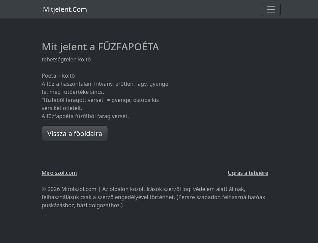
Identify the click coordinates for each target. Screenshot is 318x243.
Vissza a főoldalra (75, 133)
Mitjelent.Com (65, 9)
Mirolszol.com (59, 173)
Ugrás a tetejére (248, 173)
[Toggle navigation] (271, 9)
